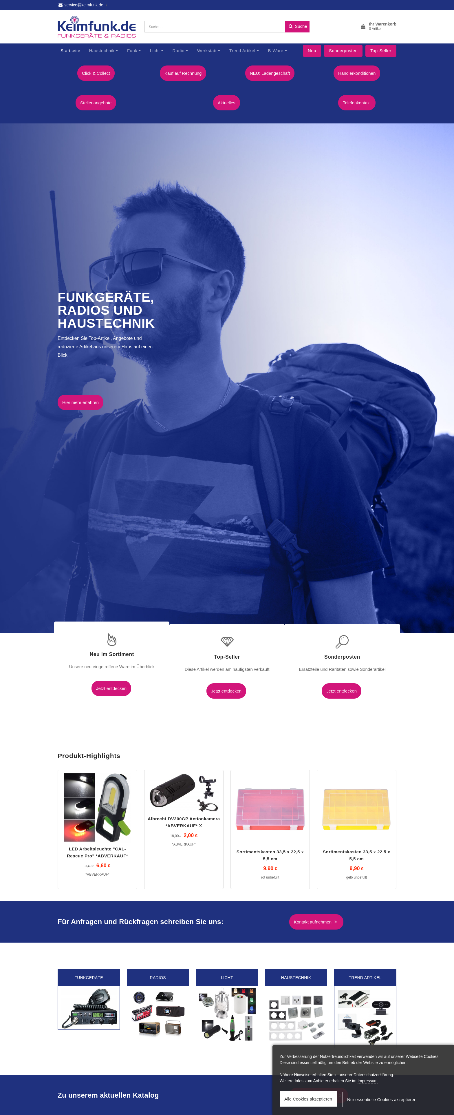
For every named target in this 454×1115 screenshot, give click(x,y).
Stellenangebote (96, 101)
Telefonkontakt (357, 101)
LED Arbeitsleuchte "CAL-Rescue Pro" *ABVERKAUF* (97, 828)
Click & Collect (97, 73)
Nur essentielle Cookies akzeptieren (380, 1100)
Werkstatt (207, 50)
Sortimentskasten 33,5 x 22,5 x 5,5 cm (270, 831)
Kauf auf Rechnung (183, 73)
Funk (132, 50)
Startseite (70, 50)
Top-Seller (380, 50)
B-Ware (275, 50)
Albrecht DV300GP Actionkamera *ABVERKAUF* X (184, 798)
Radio (178, 50)
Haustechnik (101, 50)
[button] (378, 26)
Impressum (368, 1082)
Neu (312, 50)
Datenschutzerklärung (373, 1076)
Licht (155, 50)
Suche (297, 26)
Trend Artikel (242, 50)
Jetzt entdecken (97, 686)
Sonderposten (343, 50)
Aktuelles (227, 101)
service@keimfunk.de (80, 5)
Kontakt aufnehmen (316, 897)
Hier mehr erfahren (80, 400)
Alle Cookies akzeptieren (308, 1100)
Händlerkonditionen (357, 73)
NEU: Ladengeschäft (270, 73)
